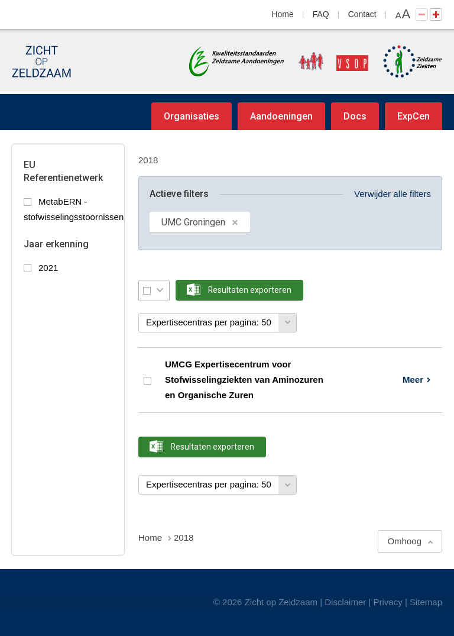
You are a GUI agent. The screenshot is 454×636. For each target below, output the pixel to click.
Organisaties (191, 116)
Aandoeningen (281, 116)
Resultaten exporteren (249, 290)
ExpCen (413, 116)
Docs (355, 116)
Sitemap (426, 602)
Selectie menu (160, 290)
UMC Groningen (193, 222)
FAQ (321, 14)
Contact (362, 14)
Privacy (388, 602)
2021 (48, 268)
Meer (413, 380)
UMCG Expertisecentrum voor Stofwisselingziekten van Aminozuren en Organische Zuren (244, 380)
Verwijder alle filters (392, 194)
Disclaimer (345, 602)
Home (283, 14)
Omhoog (404, 541)
